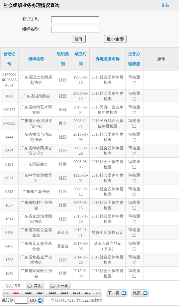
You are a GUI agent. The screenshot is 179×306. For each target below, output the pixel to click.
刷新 (165, 5)
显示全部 (115, 38)
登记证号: (30, 19)
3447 (40, 293)
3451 (88, 293)
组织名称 (36, 59)
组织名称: (30, 29)
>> (98, 293)
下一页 (114, 293)
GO (33, 300)
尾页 (137, 293)
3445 (16, 293)
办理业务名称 (108, 59)
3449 (64, 293)
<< (6, 293)
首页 (38, 285)
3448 (52, 293)
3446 (28, 293)
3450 (76, 293)
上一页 (63, 285)
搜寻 (78, 38)
